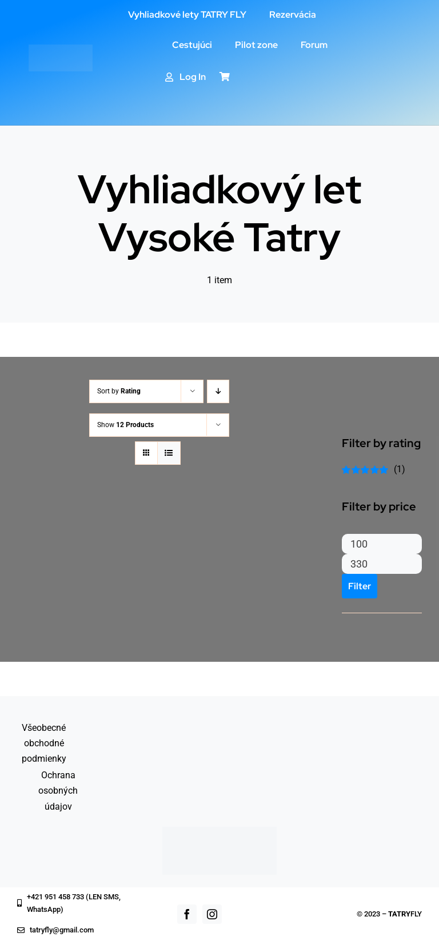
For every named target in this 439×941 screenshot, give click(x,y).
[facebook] (187, 914)
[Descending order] (218, 391)
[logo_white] (61, 48)
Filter (359, 586)
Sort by (119, 391)
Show (125, 425)
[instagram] (212, 914)
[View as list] (169, 453)
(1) (373, 469)
